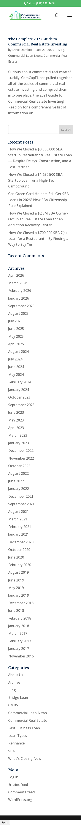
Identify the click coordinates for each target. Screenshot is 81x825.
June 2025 (16, 328)
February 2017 (19, 641)
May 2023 (16, 420)
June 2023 (16, 412)
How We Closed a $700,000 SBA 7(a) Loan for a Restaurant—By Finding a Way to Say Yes (38, 238)
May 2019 (16, 587)
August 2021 (18, 511)
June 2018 (16, 610)
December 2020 (20, 542)
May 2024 (16, 374)
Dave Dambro (22, 50)
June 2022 (16, 481)
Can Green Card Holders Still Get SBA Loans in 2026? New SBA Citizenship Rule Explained (38, 199)
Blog (61, 50)
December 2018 (20, 603)
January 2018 (18, 625)
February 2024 (19, 382)
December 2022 (20, 450)
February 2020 (19, 564)
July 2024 (15, 359)
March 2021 (17, 519)
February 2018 (19, 618)
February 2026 (19, 290)
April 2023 (16, 427)
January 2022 (18, 488)
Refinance (16, 743)
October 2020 (19, 549)
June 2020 (16, 557)
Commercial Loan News (25, 55)
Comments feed (21, 792)
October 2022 (19, 465)
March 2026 (17, 283)
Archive (14, 682)
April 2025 (16, 344)
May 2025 (16, 336)
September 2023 (21, 404)
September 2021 (21, 504)
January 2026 (18, 298)
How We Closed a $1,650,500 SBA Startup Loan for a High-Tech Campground (35, 180)
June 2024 (16, 366)
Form (5, 822)
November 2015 (21, 656)
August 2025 (18, 313)
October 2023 (19, 397)
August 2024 (18, 351)
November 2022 (21, 458)
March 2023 (17, 435)
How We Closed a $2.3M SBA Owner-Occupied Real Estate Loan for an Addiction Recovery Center (38, 219)
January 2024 (18, 389)
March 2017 (17, 633)
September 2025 (21, 306)
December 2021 (20, 496)
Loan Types (17, 735)
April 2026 (16, 275)
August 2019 (18, 572)
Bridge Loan (18, 697)
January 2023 (18, 443)
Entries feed (18, 784)
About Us (15, 674)
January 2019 (18, 595)
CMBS (13, 705)
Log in (13, 777)
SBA (11, 751)
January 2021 (18, 534)
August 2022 (18, 473)
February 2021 (19, 526)
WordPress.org (20, 799)
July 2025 (15, 321)
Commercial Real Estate (27, 720)
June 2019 (16, 580)
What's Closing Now (24, 758)
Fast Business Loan (24, 728)
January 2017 (18, 648)
